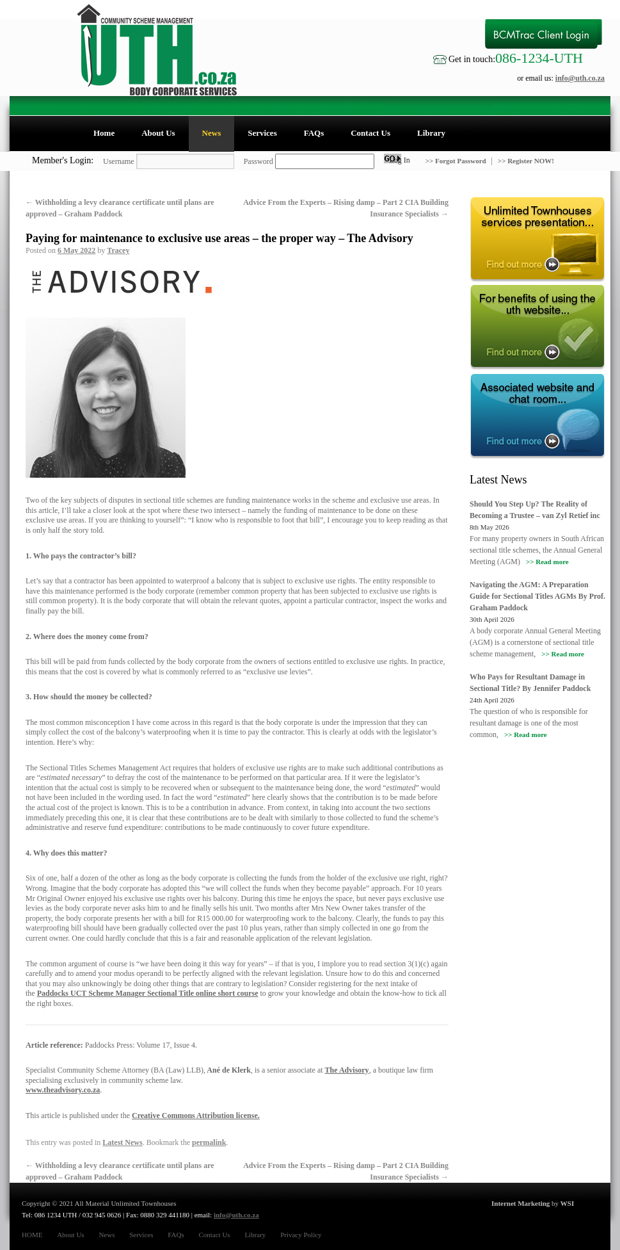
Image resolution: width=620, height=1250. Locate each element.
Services (262, 133)
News (211, 133)
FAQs (314, 133)
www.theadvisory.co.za (63, 1089)
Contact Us (370, 133)
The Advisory (347, 1070)
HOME (32, 1234)
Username (118, 161)
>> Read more (547, 561)
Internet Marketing (520, 1203)
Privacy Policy (300, 1234)
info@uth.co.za (580, 78)
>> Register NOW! (526, 161)
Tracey (118, 250)
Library (431, 133)
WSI (567, 1203)
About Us (158, 133)
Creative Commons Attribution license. (196, 1115)
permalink (209, 1142)
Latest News (122, 1142)
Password (258, 161)
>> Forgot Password (456, 161)
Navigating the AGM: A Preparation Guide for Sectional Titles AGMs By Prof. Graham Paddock (537, 596)
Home (104, 133)
